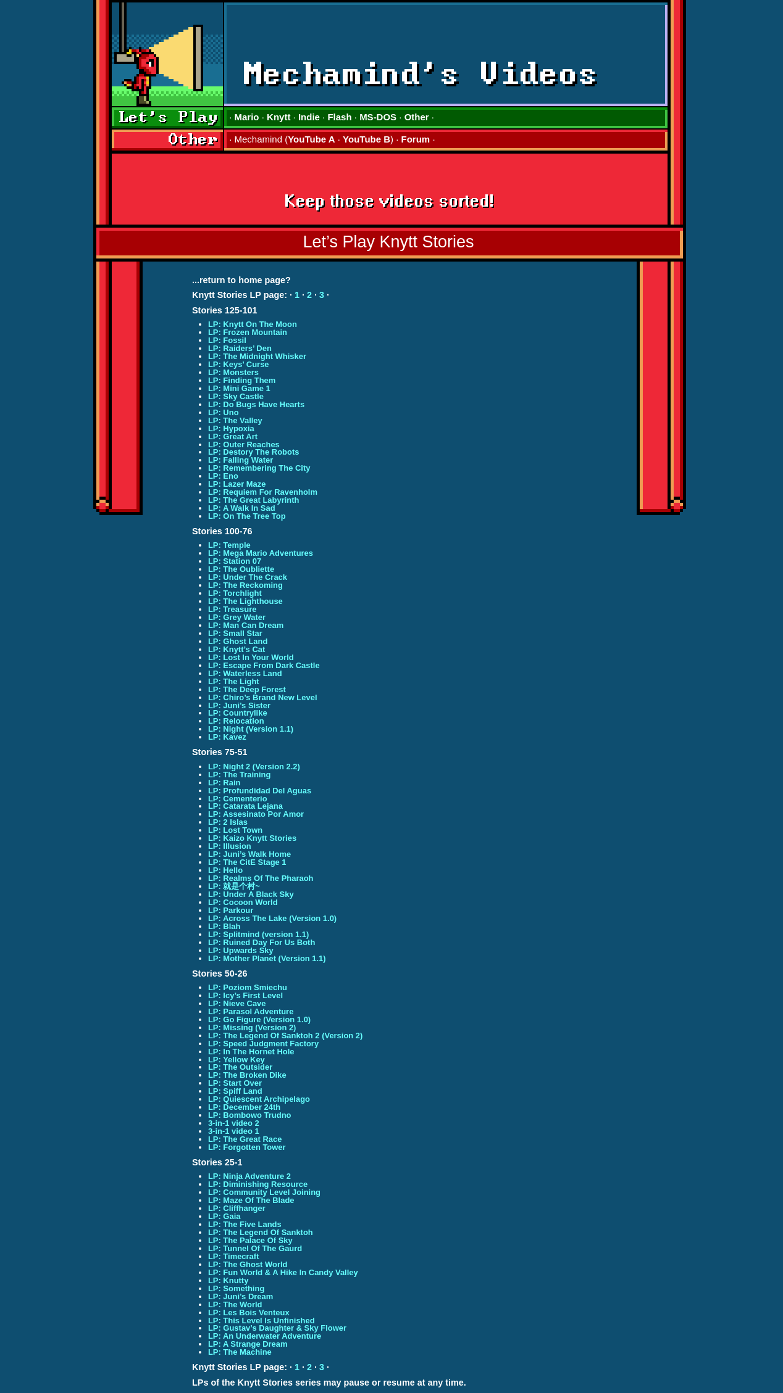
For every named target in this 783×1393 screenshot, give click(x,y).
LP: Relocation (236, 720)
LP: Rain (224, 782)
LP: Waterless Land (245, 673)
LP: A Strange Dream (248, 1344)
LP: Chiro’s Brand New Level (262, 697)
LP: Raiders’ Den (240, 348)
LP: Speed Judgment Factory (263, 1043)
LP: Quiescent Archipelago (259, 1099)
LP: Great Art (233, 436)
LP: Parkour (230, 910)
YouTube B (366, 139)
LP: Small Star (235, 633)
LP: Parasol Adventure (250, 1011)
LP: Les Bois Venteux (249, 1312)
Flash (339, 117)
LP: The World (235, 1304)
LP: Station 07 (234, 561)
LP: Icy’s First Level (245, 995)
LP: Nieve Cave (237, 1003)
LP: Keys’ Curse (238, 364)
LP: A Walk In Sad (241, 508)
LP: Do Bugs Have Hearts (256, 404)
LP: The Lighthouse (245, 601)
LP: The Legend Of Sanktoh (260, 1232)
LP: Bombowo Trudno (249, 1115)
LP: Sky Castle (236, 396)
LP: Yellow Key (236, 1059)
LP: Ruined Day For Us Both (261, 942)
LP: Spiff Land (235, 1091)
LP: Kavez (227, 737)
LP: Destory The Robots (253, 452)
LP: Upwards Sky (241, 950)
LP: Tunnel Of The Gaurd (255, 1248)
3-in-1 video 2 (233, 1123)
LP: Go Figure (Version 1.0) (259, 1019)
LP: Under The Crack (247, 577)
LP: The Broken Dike (247, 1075)
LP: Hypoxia (231, 428)
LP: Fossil (227, 340)
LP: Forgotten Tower (247, 1147)
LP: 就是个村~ (234, 886)
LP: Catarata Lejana (245, 806)
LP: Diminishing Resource (258, 1184)
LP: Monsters (233, 372)
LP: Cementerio (237, 798)
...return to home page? (241, 280)
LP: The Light (233, 681)
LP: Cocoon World (243, 902)
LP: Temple (229, 545)
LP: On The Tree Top (247, 516)
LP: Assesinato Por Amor (256, 814)
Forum (415, 139)
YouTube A (311, 139)
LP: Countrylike (237, 712)
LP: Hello (225, 870)
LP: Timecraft (233, 1256)
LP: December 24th (244, 1107)
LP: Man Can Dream (245, 625)
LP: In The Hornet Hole (251, 1051)
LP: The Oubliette (241, 569)
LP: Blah (224, 926)
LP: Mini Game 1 (239, 388)
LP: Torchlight (235, 593)
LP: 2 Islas (228, 822)
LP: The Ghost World (248, 1264)
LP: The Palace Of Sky (250, 1240)
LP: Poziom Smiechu (247, 987)
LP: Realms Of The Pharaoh (261, 878)
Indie (309, 117)
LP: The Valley (235, 420)
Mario (247, 117)
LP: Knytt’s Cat (236, 649)
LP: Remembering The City (259, 468)
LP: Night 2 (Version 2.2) (254, 766)
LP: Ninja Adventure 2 (249, 1176)
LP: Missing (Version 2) (252, 1027)
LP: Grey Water (237, 617)
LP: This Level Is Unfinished (261, 1320)
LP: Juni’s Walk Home (249, 854)
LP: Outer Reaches (244, 444)
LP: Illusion (229, 846)
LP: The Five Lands (245, 1224)
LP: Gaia (224, 1216)
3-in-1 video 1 (233, 1131)
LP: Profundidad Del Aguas (259, 790)
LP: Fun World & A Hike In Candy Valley (283, 1272)
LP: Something (236, 1288)
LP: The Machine (240, 1352)
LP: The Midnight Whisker (257, 356)
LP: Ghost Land (237, 641)
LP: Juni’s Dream (240, 1296)
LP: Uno (223, 412)
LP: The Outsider (240, 1067)
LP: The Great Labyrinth (253, 500)
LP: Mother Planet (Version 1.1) (267, 958)
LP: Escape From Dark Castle (264, 665)
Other (416, 117)
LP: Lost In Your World (251, 657)
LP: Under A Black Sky (251, 894)
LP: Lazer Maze (237, 484)
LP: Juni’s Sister (239, 705)
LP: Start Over (235, 1083)
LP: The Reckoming (245, 585)
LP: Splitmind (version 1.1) (258, 934)
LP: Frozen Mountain (247, 332)
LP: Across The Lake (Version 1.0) (272, 918)
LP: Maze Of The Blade (251, 1200)
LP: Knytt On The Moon (252, 324)
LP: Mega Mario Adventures (260, 553)
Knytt (278, 117)
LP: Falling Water (240, 460)
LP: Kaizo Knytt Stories (252, 838)
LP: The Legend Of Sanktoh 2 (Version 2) (285, 1035)
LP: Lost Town (235, 830)
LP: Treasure (232, 609)
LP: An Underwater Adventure (264, 1336)
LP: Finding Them (241, 380)
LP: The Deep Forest (247, 689)
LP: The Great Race (245, 1139)
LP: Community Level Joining (264, 1192)
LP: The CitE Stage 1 (247, 862)
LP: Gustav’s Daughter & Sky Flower (277, 1328)
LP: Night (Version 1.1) (250, 729)
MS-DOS (377, 117)
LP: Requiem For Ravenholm (262, 492)
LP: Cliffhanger (237, 1208)
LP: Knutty (228, 1280)
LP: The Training (239, 774)
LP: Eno (223, 476)
